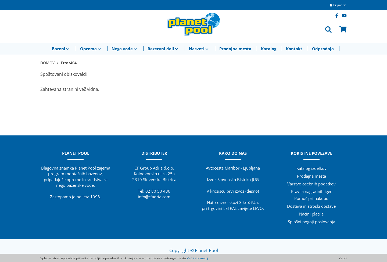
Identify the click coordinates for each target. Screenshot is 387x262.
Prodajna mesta (235, 48)
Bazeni (61, 48)
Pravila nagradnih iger (311, 191)
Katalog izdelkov (311, 168)
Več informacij (197, 258)
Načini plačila (311, 214)
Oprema (91, 48)
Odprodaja (323, 48)
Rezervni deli (163, 48)
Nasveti (199, 48)
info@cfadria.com (154, 196)
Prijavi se (340, 5)
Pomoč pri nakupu (311, 198)
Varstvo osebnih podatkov (311, 183)
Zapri (343, 258)
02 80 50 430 (157, 191)
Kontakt (294, 48)
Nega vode (125, 48)
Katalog (268, 48)
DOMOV (47, 62)
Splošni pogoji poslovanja (311, 221)
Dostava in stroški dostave (311, 206)
